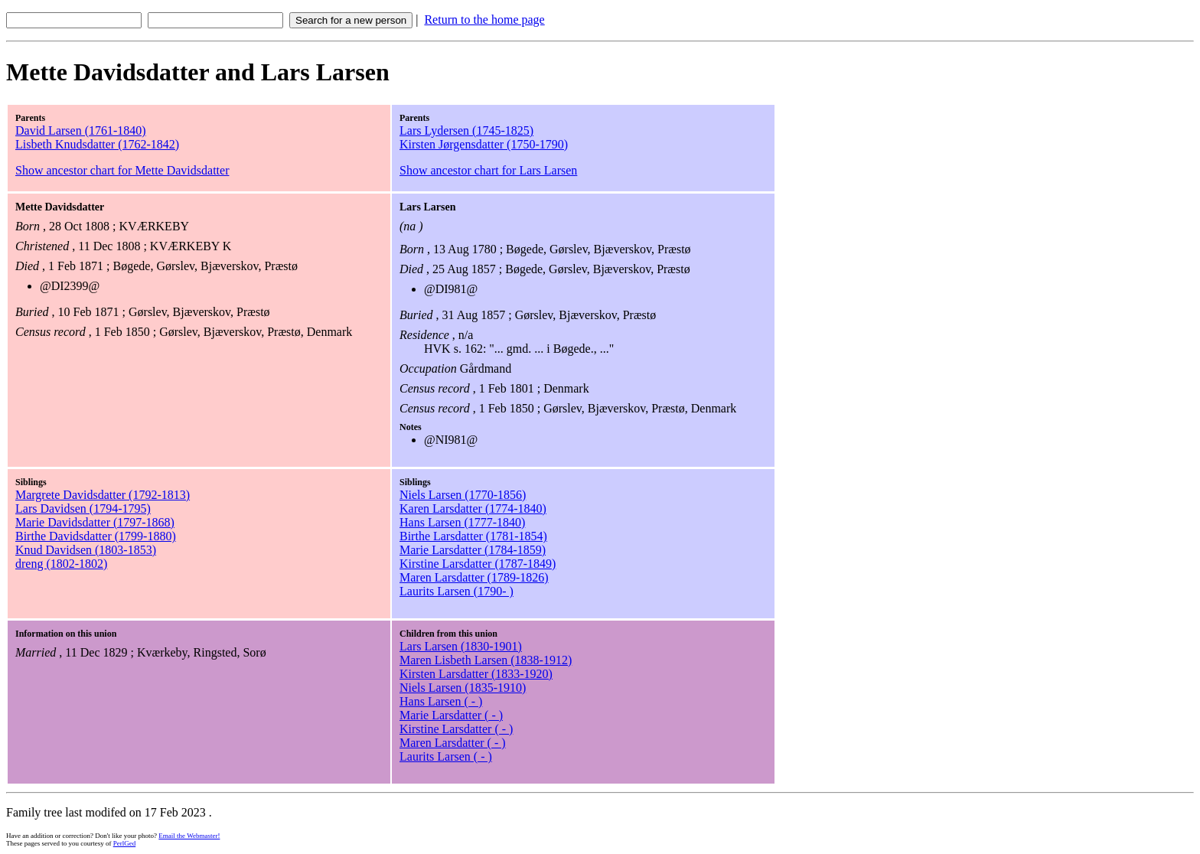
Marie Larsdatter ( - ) (451, 715)
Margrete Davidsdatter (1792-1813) (102, 494)
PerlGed (124, 843)
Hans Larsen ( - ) (440, 701)
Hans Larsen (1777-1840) (462, 522)
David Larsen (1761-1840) (80, 130)
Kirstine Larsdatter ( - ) (456, 728)
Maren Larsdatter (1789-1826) (474, 577)
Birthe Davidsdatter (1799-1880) (95, 536)
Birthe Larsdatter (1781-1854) (473, 536)
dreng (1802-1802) (61, 563)
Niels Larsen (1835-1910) (462, 687)
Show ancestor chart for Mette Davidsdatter (122, 170)
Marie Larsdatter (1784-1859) (472, 549)
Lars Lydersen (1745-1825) (466, 130)
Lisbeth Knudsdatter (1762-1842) (97, 144)
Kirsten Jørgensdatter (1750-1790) (483, 144)
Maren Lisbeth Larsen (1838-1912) (485, 660)
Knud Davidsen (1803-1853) (85, 549)
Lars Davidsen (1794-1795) (83, 508)
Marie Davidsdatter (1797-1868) (94, 522)
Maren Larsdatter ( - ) (452, 742)
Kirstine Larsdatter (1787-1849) (477, 563)
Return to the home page (484, 19)
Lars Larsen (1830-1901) (460, 646)
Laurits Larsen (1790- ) (456, 591)
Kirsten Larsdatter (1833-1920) (476, 673)
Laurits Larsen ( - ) (445, 756)
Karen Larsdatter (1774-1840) (472, 508)
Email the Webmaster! (189, 835)
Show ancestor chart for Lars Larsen (488, 170)
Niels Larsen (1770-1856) (462, 494)
